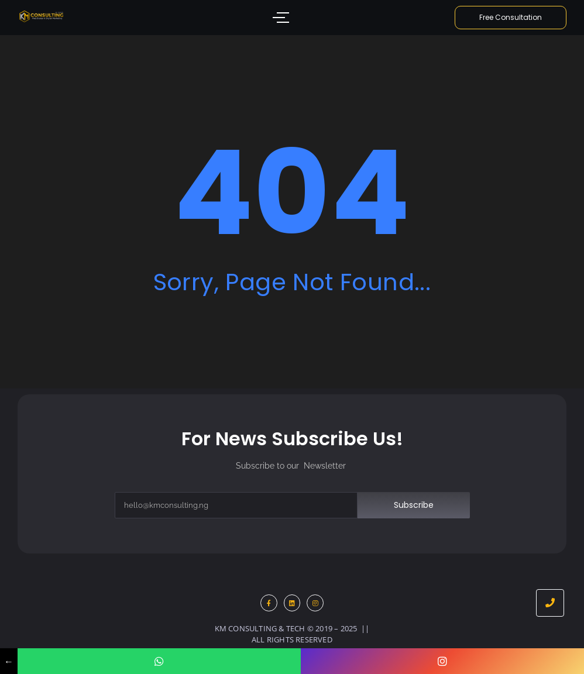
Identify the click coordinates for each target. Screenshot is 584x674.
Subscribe (414, 505)
